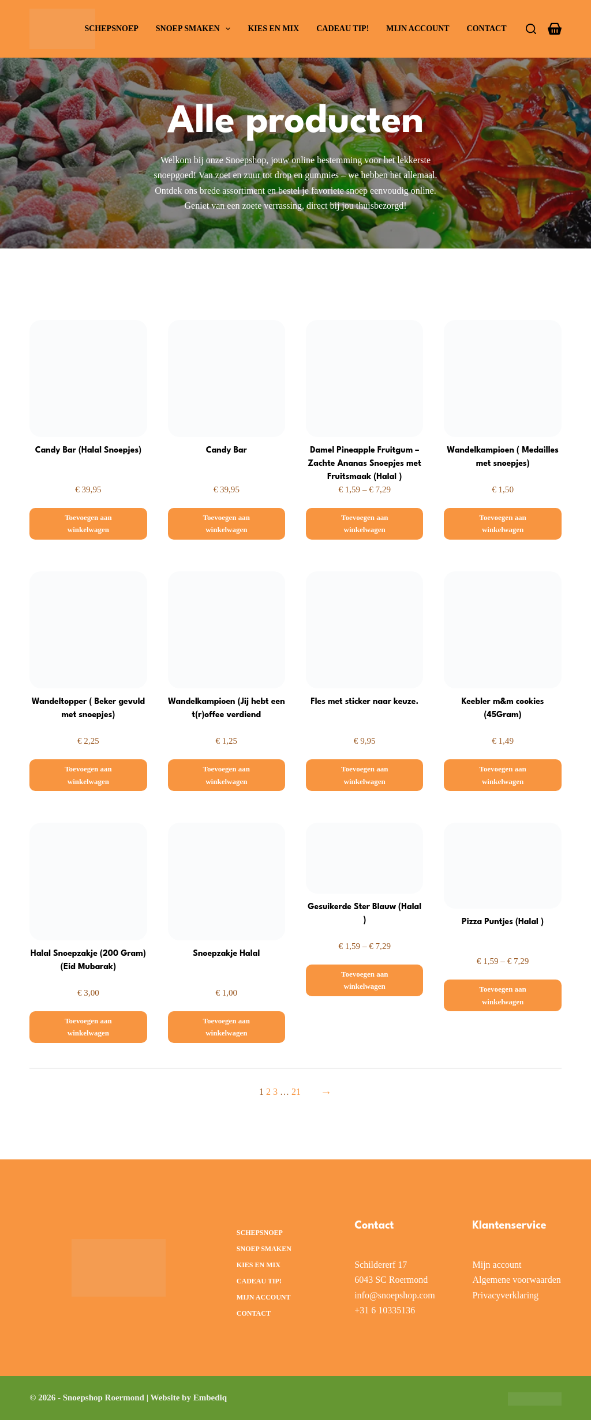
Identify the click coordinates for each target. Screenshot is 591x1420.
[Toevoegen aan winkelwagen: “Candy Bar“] (226, 524)
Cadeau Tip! (342, 28)
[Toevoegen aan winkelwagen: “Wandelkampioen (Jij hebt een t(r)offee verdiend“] (226, 775)
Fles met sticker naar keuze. (364, 702)
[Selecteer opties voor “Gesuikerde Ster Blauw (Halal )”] (364, 980)
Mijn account (417, 28)
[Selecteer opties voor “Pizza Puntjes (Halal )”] (502, 995)
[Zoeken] (531, 29)
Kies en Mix (273, 28)
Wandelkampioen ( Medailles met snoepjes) (502, 457)
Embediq (210, 1397)
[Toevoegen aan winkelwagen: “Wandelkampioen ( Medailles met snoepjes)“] (502, 524)
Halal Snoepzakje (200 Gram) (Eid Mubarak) (88, 961)
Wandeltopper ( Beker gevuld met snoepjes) (88, 709)
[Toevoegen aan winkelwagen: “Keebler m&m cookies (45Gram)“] (502, 775)
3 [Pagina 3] (275, 1092)
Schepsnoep (111, 28)
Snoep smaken (195, 29)
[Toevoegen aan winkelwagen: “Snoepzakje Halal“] (226, 1027)
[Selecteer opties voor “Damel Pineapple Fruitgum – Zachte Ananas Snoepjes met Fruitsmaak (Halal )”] (364, 524)
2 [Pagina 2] (268, 1092)
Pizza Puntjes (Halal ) (503, 922)
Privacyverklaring (505, 1295)
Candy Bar (226, 450)
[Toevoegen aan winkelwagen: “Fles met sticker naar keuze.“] (364, 775)
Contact (487, 28)
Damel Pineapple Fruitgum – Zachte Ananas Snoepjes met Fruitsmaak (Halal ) (365, 464)
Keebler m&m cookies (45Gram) (502, 709)
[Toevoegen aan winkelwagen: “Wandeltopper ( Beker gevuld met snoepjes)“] (88, 775)
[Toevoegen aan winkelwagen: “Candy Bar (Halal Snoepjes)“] (88, 524)
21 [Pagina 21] (296, 1092)
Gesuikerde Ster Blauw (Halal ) (365, 914)
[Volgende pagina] (323, 1092)
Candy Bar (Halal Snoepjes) (88, 450)
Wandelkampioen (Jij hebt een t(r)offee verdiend (227, 709)
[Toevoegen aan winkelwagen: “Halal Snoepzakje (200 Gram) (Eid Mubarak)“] (88, 1027)
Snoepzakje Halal (226, 954)
